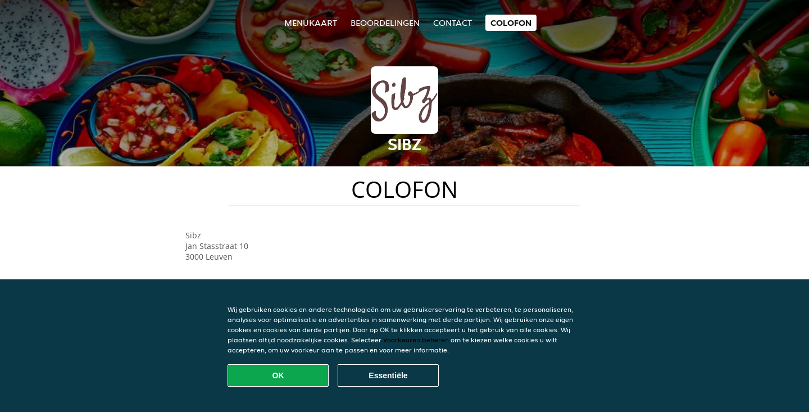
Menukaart (310, 23)
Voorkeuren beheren (416, 340)
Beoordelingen (385, 23)
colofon (510, 23)
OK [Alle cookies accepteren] (278, 375)
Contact (452, 23)
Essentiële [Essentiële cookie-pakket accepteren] (388, 375)
